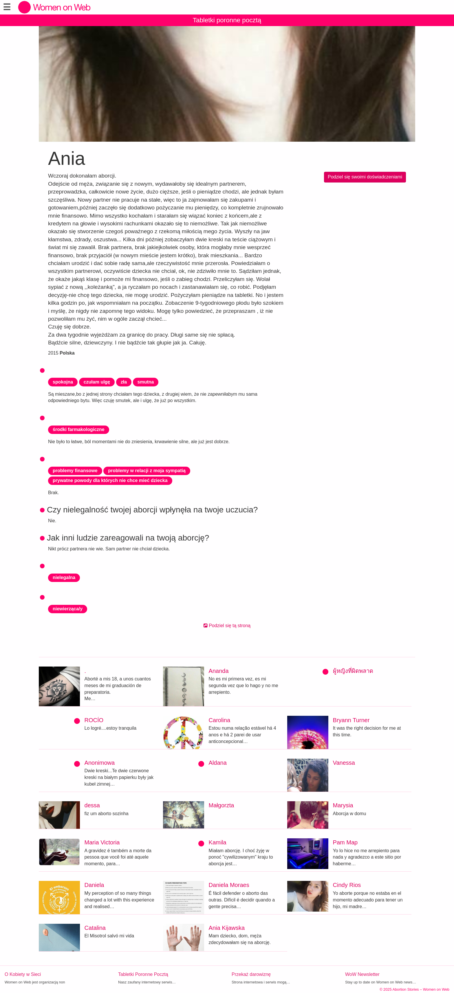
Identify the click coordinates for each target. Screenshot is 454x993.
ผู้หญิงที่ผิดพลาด (353, 671)
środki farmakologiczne (79, 429)
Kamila (217, 842)
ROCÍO (94, 720)
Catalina (95, 928)
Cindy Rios (347, 885)
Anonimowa (100, 763)
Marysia (343, 805)
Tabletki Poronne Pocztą (143, 974)
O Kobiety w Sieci (23, 974)
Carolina (219, 720)
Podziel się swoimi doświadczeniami (365, 176)
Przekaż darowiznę (251, 974)
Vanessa (344, 763)
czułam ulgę (97, 381)
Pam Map (345, 842)
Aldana (218, 763)
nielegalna (64, 577)
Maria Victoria (102, 842)
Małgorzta (221, 805)
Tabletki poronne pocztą (227, 20)
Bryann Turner (351, 720)
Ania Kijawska (227, 928)
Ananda (219, 671)
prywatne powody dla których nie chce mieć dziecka (110, 480)
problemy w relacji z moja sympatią (147, 470)
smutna (146, 381)
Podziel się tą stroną (227, 625)
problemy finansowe (75, 470)
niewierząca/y (68, 608)
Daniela (94, 885)
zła (124, 381)
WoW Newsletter (362, 974)
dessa (92, 805)
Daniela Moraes (229, 885)
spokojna (63, 381)
